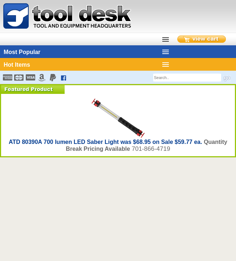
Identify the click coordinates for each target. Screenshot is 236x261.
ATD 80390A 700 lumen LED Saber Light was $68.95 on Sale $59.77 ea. (106, 142)
